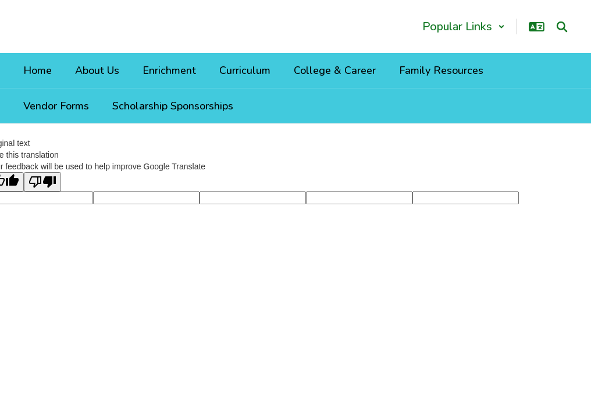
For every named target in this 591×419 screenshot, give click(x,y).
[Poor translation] (42, 181)
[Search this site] (562, 27)
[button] (463, 26)
